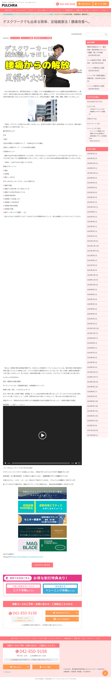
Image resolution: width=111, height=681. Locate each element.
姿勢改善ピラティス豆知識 (43, 38)
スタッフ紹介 (41, 10)
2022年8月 (91, 212)
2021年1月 (91, 270)
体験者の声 (69, 10)
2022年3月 (91, 226)
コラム (104, 10)
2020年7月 (91, 299)
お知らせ (90, 118)
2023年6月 (91, 178)
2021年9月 (91, 255)
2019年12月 (91, 328)
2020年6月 (91, 304)
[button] (42, 435)
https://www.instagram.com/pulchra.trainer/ (27, 557)
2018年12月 (91, 372)
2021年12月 (91, 241)
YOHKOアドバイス (96, 109)
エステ (31, 10)
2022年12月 (91, 207)
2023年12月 (91, 173)
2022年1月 (91, 236)
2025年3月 (91, 153)
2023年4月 (91, 187)
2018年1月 (91, 425)
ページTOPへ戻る (105, 673)
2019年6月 (91, 357)
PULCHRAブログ (93, 101)
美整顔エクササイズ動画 (97, 111)
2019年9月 (91, 343)
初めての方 (8, 10)
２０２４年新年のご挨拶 (95, 86)
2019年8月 (91, 348)
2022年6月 (91, 221)
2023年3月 (91, 192)
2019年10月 (91, 338)
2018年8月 (91, 391)
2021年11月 (91, 246)
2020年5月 (91, 309)
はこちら (23, 589)
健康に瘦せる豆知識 (96, 133)
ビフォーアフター (55, 10)
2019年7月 (91, 352)
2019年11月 (91, 333)
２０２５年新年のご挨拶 (95, 68)
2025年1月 (91, 158)
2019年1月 (91, 367)
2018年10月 (91, 382)
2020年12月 (91, 275)
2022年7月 (91, 216)
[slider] (41, 463)
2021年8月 (91, 260)
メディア (95, 10)
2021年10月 (91, 250)
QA (87, 10)
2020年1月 (91, 323)
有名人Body (94, 141)
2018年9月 (91, 386)
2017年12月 (91, 430)
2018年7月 (91, 396)
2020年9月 (91, 289)
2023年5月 (91, 182)
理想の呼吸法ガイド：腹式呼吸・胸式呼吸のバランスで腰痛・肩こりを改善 (96, 50)
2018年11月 (91, 377)
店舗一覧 (79, 10)
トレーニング (20, 10)
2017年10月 (91, 435)
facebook (8, 673)
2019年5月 (91, 362)
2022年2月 (91, 231)
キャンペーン (92, 123)
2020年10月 (91, 284)
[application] (42, 435)
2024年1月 (91, 168)
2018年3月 (91, 416)
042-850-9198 (25, 613)
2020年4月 (91, 314)
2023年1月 (91, 202)
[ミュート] (76, 463)
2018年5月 (91, 406)
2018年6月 (91, 401)
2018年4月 (91, 411)
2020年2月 (91, 318)
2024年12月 (91, 163)
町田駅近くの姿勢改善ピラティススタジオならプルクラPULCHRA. (57, 679)
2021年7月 (91, 265)
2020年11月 (91, 280)
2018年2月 (91, 420)
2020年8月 (91, 294)
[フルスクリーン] (79, 463)
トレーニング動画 (27, 38)
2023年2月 (91, 197)
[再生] (6, 463)
